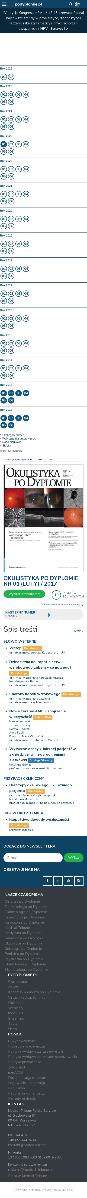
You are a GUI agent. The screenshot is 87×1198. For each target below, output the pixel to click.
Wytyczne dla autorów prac (19, 438)
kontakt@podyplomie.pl (27, 1145)
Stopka (6, 445)
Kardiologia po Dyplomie (24, 922)
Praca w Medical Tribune (27, 1176)
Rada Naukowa (11, 442)
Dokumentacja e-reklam (27, 1077)
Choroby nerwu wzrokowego (35, 694)
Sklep (12, 1029)
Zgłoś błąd (16, 1067)
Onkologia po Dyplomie (23, 948)
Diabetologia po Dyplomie (26, 912)
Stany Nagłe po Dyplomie (25, 964)
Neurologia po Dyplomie (24, 938)
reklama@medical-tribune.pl (30, 1169)
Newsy (13, 987)
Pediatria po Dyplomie (23, 953)
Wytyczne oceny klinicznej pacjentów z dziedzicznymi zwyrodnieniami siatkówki (42, 754)
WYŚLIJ (73, 857)
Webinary (15, 1008)
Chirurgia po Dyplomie (22, 901)
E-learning (16, 1018)
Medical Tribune (17, 927)
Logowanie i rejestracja (26, 1083)
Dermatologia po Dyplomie (26, 906)
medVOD (15, 1013)
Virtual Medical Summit (26, 997)
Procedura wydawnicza (26, 1046)
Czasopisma (17, 981)
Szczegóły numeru (13, 435)
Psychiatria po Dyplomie (24, 959)
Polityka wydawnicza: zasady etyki (35, 1051)
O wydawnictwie (21, 1041)
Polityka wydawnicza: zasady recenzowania (42, 1057)
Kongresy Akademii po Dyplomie (34, 992)
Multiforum (17, 1002)
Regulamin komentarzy (26, 1093)
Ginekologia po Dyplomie (25, 917)
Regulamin (16, 1088)
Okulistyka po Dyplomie (17, 459)
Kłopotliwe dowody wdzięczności (39, 819)
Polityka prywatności (25, 1062)
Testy (13, 1023)
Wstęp (15, 648)
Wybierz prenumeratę (24, 594)
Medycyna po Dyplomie (23, 933)
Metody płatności (22, 1098)
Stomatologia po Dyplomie (26, 969)
